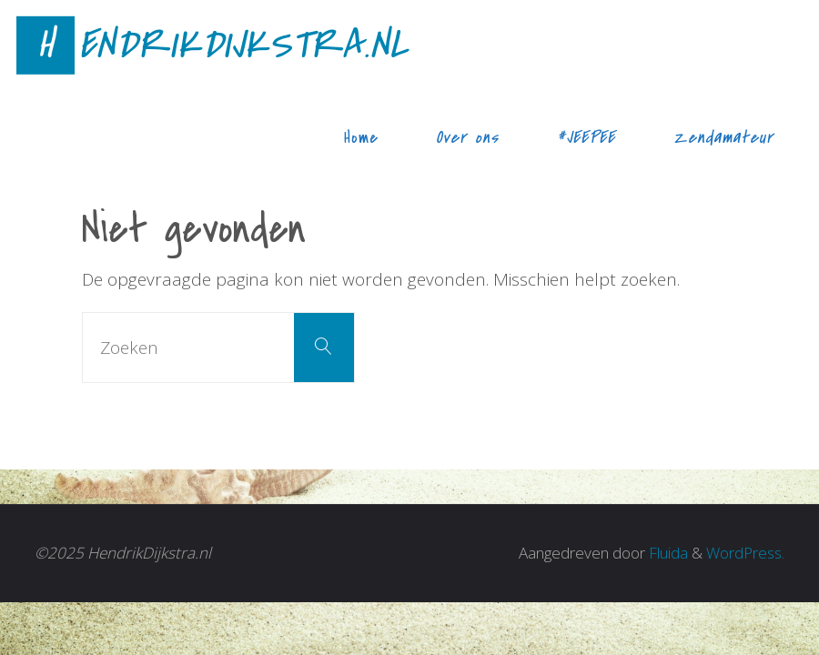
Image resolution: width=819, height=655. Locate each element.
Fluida (666, 552)
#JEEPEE (586, 137)
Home (361, 137)
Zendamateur (723, 137)
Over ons (467, 137)
